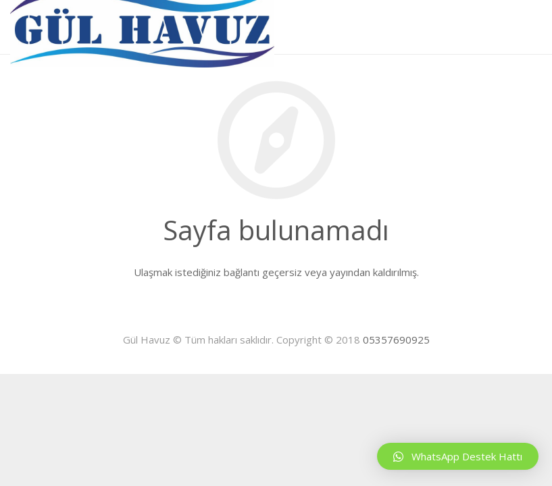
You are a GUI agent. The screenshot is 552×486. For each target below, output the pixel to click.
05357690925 (396, 339)
